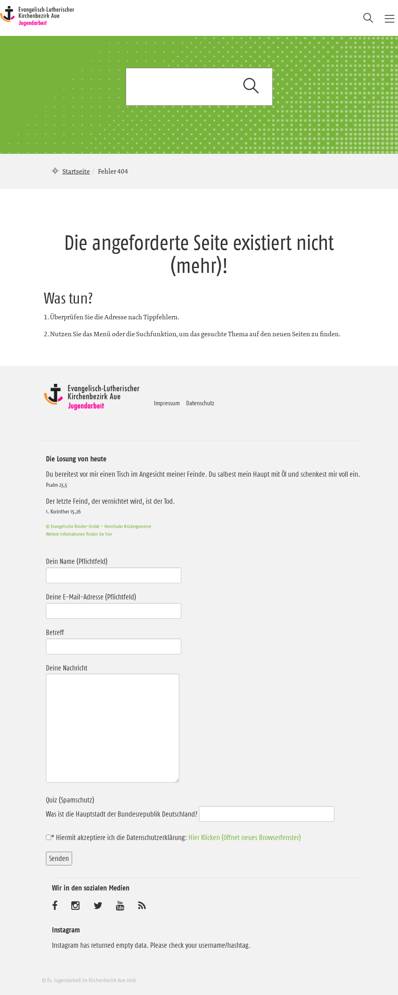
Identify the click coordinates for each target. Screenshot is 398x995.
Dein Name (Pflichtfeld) (113, 568)
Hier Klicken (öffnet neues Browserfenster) (245, 837)
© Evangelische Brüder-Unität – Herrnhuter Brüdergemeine (98, 526)
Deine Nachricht (112, 724)
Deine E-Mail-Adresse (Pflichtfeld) (113, 604)
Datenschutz (200, 403)
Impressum (167, 403)
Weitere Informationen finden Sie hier (79, 534)
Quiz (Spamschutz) (190, 807)
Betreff (113, 639)
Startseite (76, 171)
